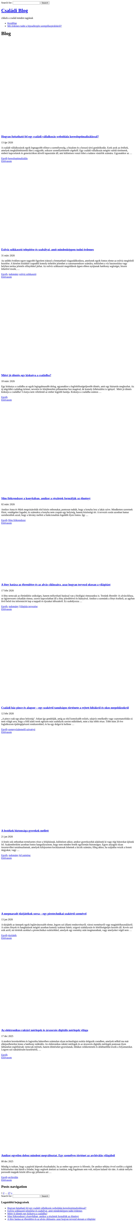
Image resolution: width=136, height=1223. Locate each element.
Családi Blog (14, 10)
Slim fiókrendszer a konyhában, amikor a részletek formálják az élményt (45, 498)
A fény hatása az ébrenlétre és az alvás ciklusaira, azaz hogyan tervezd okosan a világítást (56, 584)
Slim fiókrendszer (17, 520)
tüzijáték (12, 935)
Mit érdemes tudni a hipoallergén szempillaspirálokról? (34, 26)
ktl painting (24, 855)
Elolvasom (6, 161)
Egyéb (4, 158)
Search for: (6, 2)
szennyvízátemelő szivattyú (21, 729)
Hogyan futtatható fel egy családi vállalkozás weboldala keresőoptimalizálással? (50, 136)
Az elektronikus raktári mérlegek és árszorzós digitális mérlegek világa (44, 1030)
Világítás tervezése (28, 606)
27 (9, 1193)
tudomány (14, 274)
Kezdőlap (12, 23)
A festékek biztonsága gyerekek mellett (25, 830)
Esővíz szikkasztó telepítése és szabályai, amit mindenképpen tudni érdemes (47, 249)
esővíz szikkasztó (27, 274)
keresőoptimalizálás (18, 158)
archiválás (13, 1177)
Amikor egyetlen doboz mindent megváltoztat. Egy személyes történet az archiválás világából (58, 1155)
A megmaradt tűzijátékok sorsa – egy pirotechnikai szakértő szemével (43, 913)
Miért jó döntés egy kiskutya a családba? (26, 375)
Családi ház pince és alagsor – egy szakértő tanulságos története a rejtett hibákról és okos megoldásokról (65, 707)
